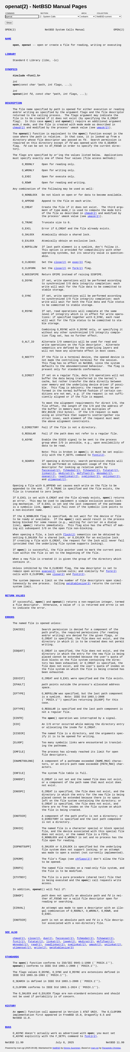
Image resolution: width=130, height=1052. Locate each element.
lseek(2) (69, 941)
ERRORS (9, 617)
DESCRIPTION (13, 103)
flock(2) (69, 534)
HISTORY (10, 1006)
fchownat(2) (91, 470)
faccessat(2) (51, 470)
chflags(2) (83, 859)
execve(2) (48, 571)
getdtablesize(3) (78, 583)
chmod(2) (19, 127)
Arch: (85, 13)
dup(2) (48, 938)
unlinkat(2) (111, 476)
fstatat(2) (110, 470)
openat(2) (48, 476)
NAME (8, 39)
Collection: (102, 13)
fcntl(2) (98, 455)
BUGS (8, 1027)
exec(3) (77, 262)
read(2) (36, 944)
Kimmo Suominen (71, 1048)
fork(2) (77, 268)
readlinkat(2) (68, 476)
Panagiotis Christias (111, 1048)
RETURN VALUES (15, 596)
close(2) (60, 262)
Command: (11, 13)
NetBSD (56, 1048)
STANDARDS (12, 957)
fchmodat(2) (71, 470)
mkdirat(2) (66, 473)
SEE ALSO (11, 932)
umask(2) (103, 127)
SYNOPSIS (11, 69)
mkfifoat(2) (85, 473)
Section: (45, 13)
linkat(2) (48, 473)
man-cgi (94, 1048)
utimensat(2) (57, 479)
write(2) (40, 947)
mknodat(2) (104, 473)
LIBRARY (10, 54)
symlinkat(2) (90, 476)
